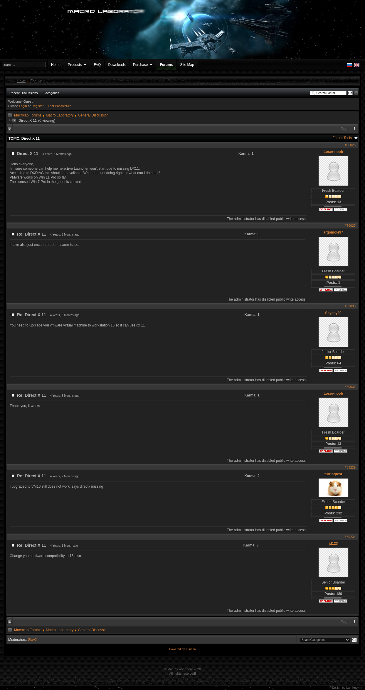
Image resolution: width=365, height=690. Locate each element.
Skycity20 (333, 313)
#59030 (350, 306)
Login (23, 106)
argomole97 (333, 232)
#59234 (350, 537)
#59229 (350, 467)
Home (55, 65)
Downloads (116, 65)
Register (37, 106)
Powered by (177, 649)
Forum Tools (342, 138)
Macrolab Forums (27, 115)
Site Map (187, 65)
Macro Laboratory (59, 115)
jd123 (333, 543)
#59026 (350, 145)
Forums (166, 65)
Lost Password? (59, 106)
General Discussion (93, 115)
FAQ (97, 65)
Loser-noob (333, 152)
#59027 (350, 225)
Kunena (191, 649)
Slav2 (32, 640)
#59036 (350, 387)
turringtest (333, 474)
